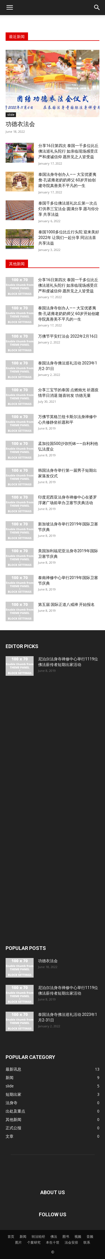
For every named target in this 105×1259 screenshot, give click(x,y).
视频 (77, 1236)
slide (10, 115)
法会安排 (71, 1242)
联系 (86, 1242)
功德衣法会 (20, 124)
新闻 (23, 1236)
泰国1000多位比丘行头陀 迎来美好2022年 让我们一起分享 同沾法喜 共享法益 (68, 237)
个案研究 (34, 1242)
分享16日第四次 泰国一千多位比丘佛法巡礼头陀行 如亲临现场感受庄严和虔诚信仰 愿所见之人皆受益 (68, 151)
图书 (65, 1236)
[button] (9, 7)
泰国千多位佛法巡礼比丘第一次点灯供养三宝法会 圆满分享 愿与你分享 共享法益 (68, 209)
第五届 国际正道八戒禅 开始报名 (66, 604)
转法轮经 (38, 1236)
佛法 (53, 1236)
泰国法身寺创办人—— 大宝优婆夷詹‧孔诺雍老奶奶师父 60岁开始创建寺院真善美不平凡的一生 (67, 180)
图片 (18, 1242)
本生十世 (52, 1242)
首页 (11, 1236)
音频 (90, 1236)
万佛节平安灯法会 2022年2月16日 (68, 336)
